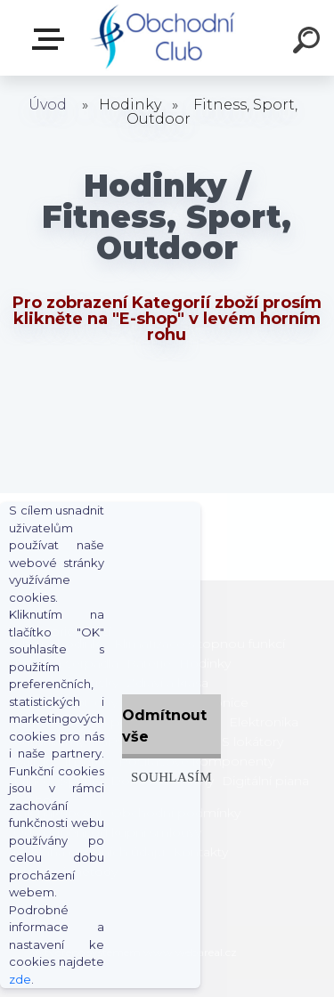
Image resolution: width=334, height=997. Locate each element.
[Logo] (165, 38)
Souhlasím (171, 776)
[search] (309, 42)
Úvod (48, 104)
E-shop (51, 39)
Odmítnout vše (164, 726)
